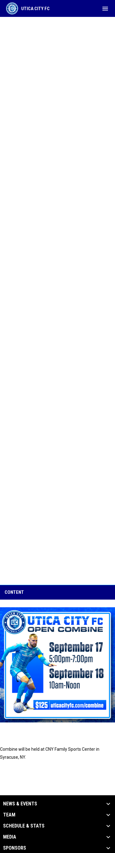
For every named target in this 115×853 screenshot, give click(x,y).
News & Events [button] (20, 803)
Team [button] (9, 814)
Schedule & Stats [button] (23, 826)
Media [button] (9, 837)
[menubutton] (105, 8)
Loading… (58, 300)
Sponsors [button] (14, 848)
